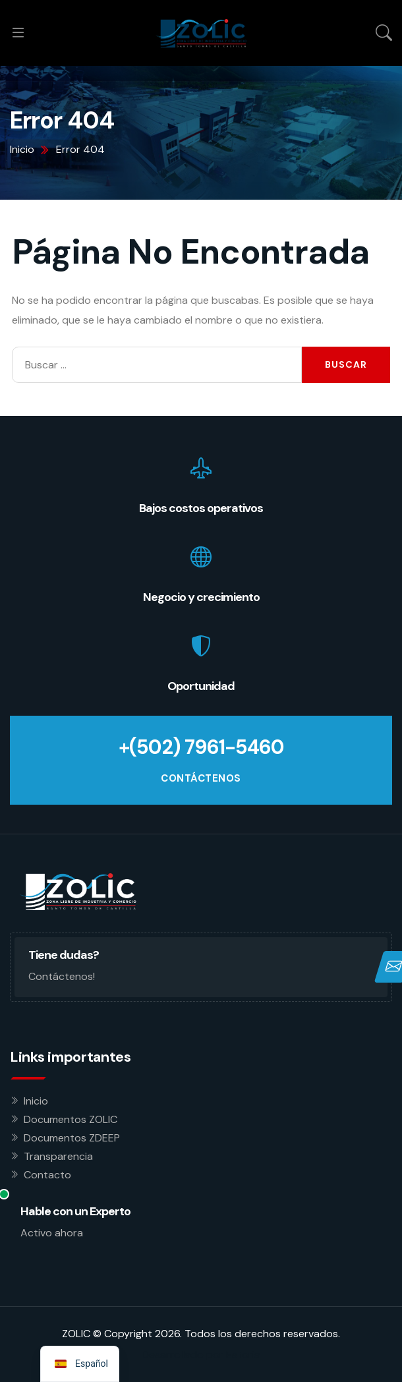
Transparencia (58, 1156)
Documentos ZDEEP (72, 1138)
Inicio (36, 1101)
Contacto (47, 1175)
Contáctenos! (61, 976)
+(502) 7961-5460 (201, 747)
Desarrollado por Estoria (201, 1355)
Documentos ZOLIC (70, 1119)
